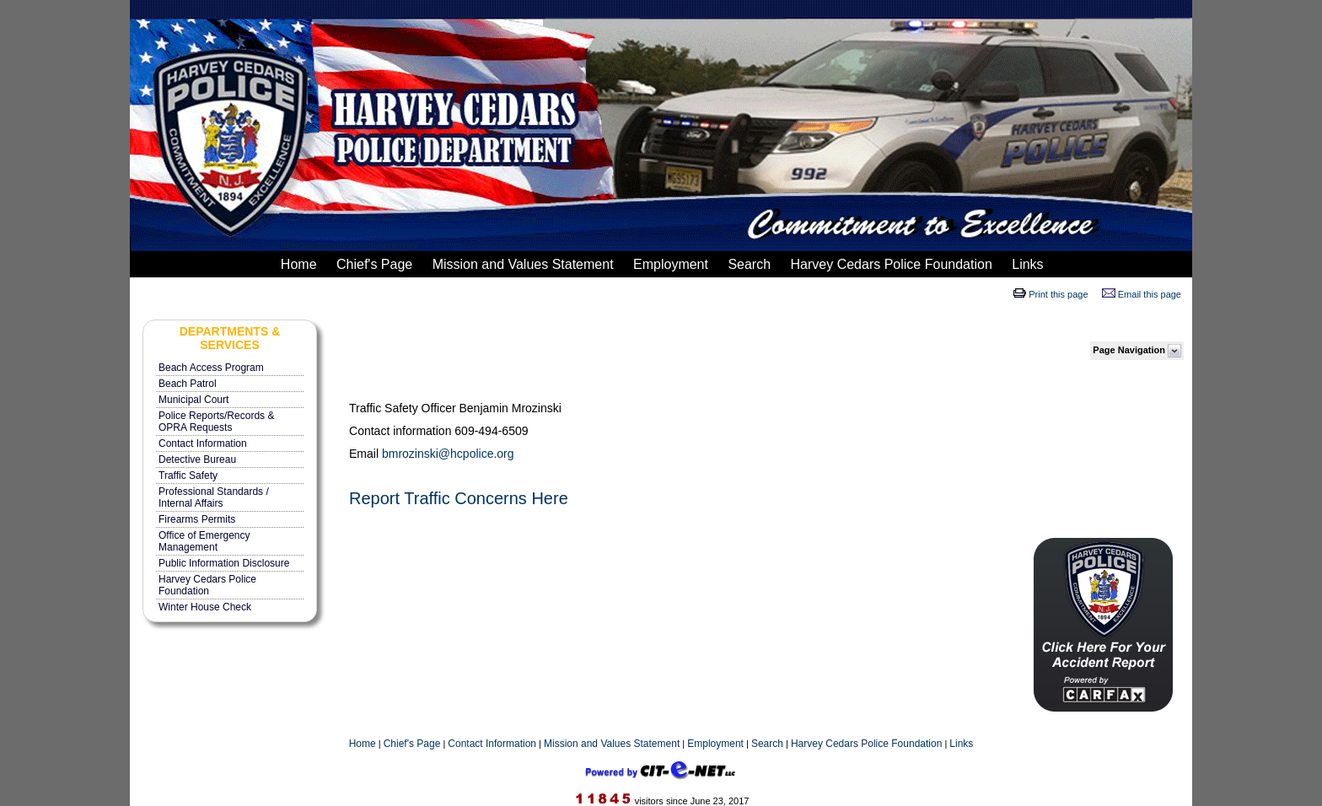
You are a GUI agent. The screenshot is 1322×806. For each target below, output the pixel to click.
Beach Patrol (188, 384)
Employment (669, 264)
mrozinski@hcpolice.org (451, 453)
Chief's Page (373, 264)
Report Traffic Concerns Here (458, 498)
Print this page (1058, 294)
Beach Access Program (211, 367)
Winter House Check (205, 607)
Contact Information (203, 443)
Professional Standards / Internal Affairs (214, 497)
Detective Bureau (197, 459)
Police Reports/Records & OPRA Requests (216, 421)
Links (1026, 264)
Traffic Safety (188, 475)
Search (747, 264)
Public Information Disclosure (224, 563)
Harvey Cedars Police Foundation (889, 264)
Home (296, 264)
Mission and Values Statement (520, 264)
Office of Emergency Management (204, 541)
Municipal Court (193, 400)
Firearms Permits (197, 519)
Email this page (1149, 294)
